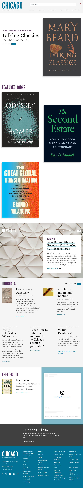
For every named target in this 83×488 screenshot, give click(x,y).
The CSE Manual (74, 462)
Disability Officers (59, 475)
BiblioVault (72, 470)
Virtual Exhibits (63, 332)
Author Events (42, 472)
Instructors (57, 462)
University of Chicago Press (52, 416)
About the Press (27, 456)
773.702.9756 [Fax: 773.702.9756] (8, 469)
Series (40, 457)
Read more (21, 316)
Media (55, 467)
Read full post (54, 268)
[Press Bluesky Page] (17, 474)
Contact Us (26, 461)
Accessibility (26, 482)
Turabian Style (73, 459)
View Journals (70, 284)
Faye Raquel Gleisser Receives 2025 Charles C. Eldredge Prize (61, 246)
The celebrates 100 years (9, 333)
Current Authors (58, 454)
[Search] (50, 4)
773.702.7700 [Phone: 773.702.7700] (9, 466)
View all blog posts (68, 230)
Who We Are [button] (75, 10)
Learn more (9, 44)
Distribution (64, 10)
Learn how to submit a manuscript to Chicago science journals (39, 338)
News (24, 464)
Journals (41, 10)
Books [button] (32, 10)
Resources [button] (52, 10)
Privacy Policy (27, 479)
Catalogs (40, 465)
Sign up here (28, 441)
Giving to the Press (28, 476)
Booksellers (57, 465)
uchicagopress (64, 416)
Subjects (40, 454)
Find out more (35, 350)
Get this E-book (23, 392)
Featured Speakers (43, 475)
